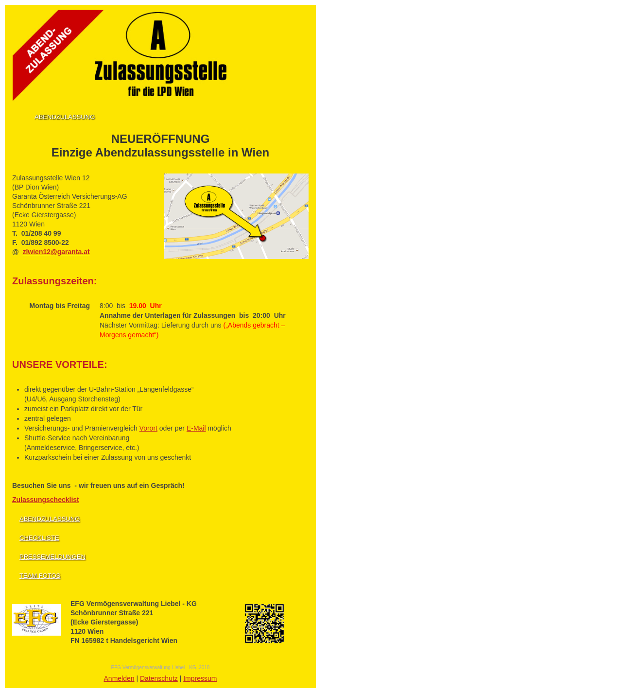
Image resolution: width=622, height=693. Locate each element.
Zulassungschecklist (45, 499)
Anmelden (119, 678)
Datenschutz (159, 678)
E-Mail (196, 428)
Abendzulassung (65, 117)
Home (18, 116)
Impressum (200, 678)
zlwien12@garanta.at (55, 252)
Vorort (148, 428)
